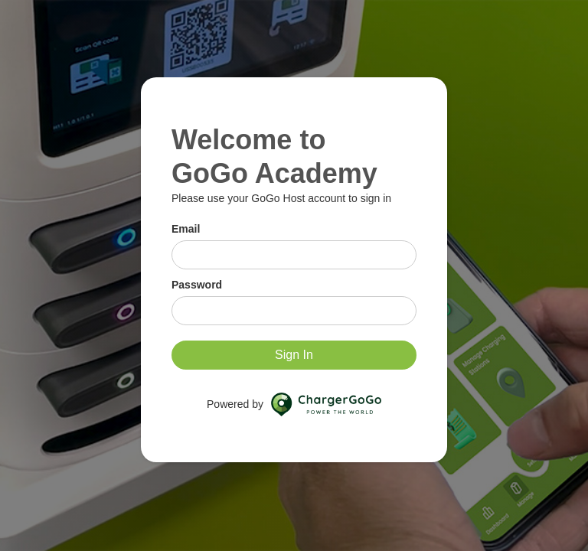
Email (186, 229)
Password (197, 285)
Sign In (294, 354)
